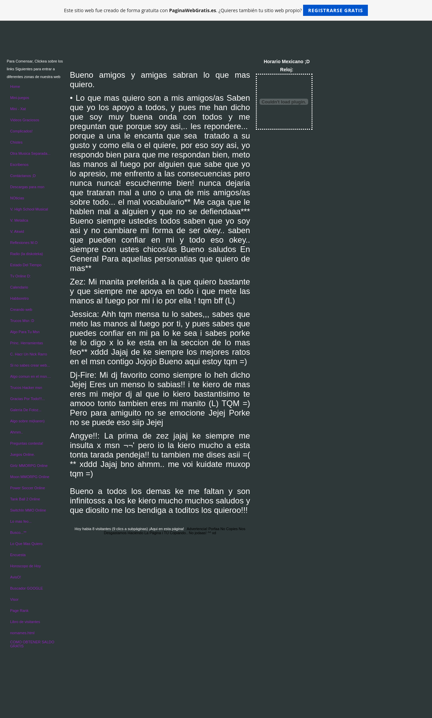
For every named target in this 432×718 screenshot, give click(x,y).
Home (15, 86)
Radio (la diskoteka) (26, 254)
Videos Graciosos (24, 120)
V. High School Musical (29, 209)
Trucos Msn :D (22, 321)
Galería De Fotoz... (26, 410)
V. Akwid (17, 231)
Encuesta (18, 555)
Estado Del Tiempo (26, 265)
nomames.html (22, 633)
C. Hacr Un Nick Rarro (28, 354)
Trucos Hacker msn (26, 388)
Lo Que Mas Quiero (26, 544)
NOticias (17, 198)
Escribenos (19, 165)
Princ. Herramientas (26, 343)
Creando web (21, 309)
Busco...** (18, 532)
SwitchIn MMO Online (28, 510)
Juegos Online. (22, 454)
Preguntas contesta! (26, 443)
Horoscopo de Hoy (25, 566)
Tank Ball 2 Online (25, 499)
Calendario (19, 287)
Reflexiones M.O (23, 243)
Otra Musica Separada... (30, 153)
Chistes (16, 142)
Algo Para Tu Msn (24, 332)
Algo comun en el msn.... (30, 376)
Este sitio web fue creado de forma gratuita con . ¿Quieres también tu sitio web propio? (216, 10)
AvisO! (15, 577)
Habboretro (19, 298)
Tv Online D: (20, 276)
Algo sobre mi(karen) (27, 421)
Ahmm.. (16, 432)
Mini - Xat (18, 109)
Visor (14, 599)
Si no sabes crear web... (30, 365)
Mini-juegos (19, 98)
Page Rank (19, 611)
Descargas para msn (27, 187)
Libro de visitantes (25, 622)
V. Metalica (19, 220)
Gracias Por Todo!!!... (27, 399)
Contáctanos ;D (23, 176)
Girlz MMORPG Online (29, 466)
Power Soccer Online (27, 488)
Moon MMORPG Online (29, 477)
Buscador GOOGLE (26, 588)
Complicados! (21, 131)
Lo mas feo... (21, 521)
